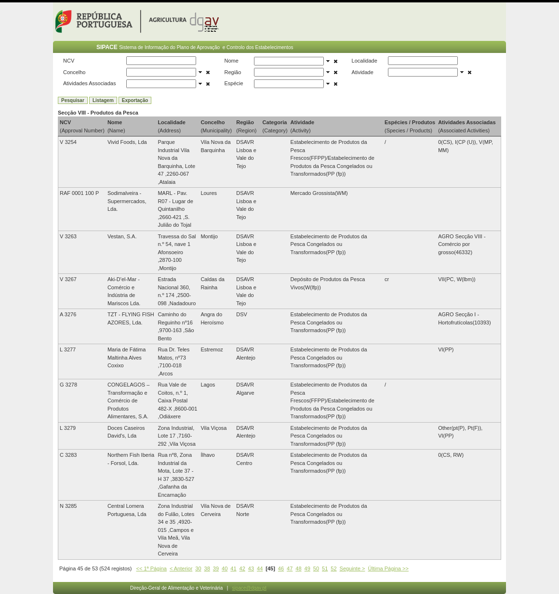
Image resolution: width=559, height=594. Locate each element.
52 (333, 568)
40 (224, 568)
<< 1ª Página (151, 568)
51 (325, 568)
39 (216, 568)
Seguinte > (352, 568)
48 (298, 568)
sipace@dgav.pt (249, 588)
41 (233, 568)
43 (251, 568)
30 (198, 568)
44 (260, 568)
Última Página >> (388, 568)
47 (290, 568)
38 (207, 568)
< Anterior (181, 568)
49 (307, 568)
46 (281, 568)
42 (242, 568)
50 (316, 568)
